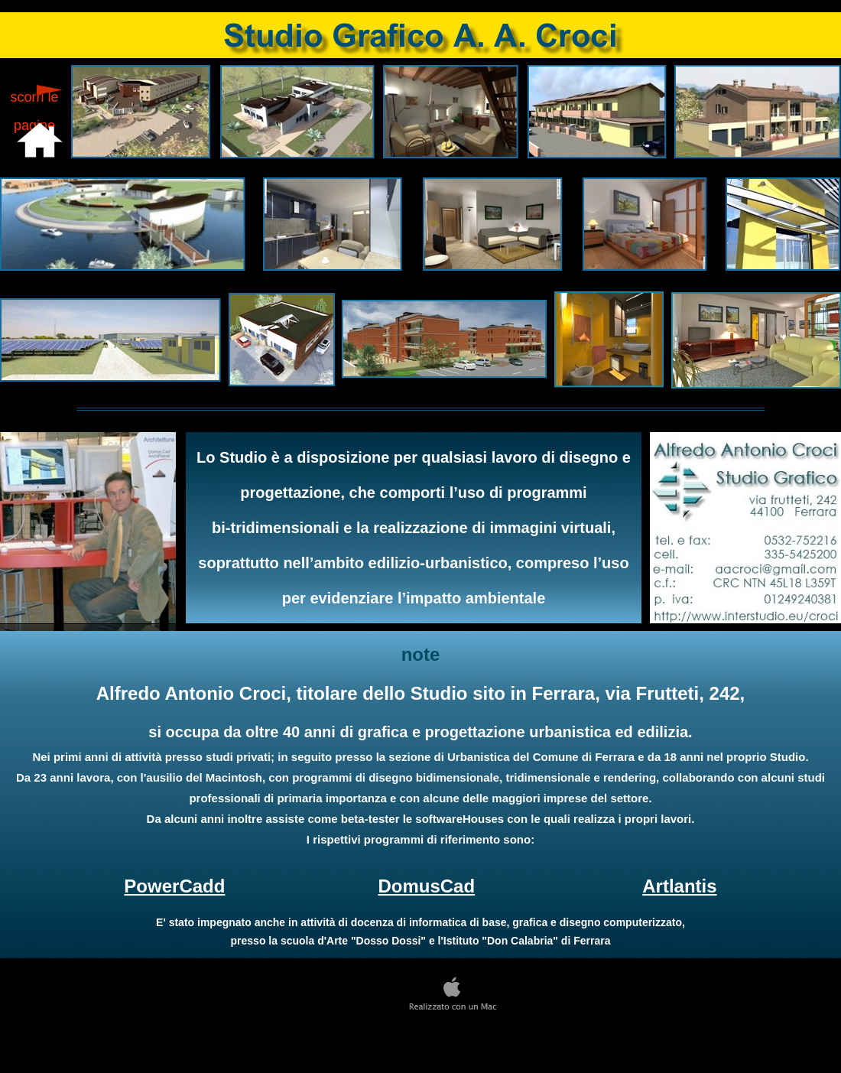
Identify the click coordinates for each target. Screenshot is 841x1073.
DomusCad (426, 886)
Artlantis (679, 886)
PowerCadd (174, 886)
